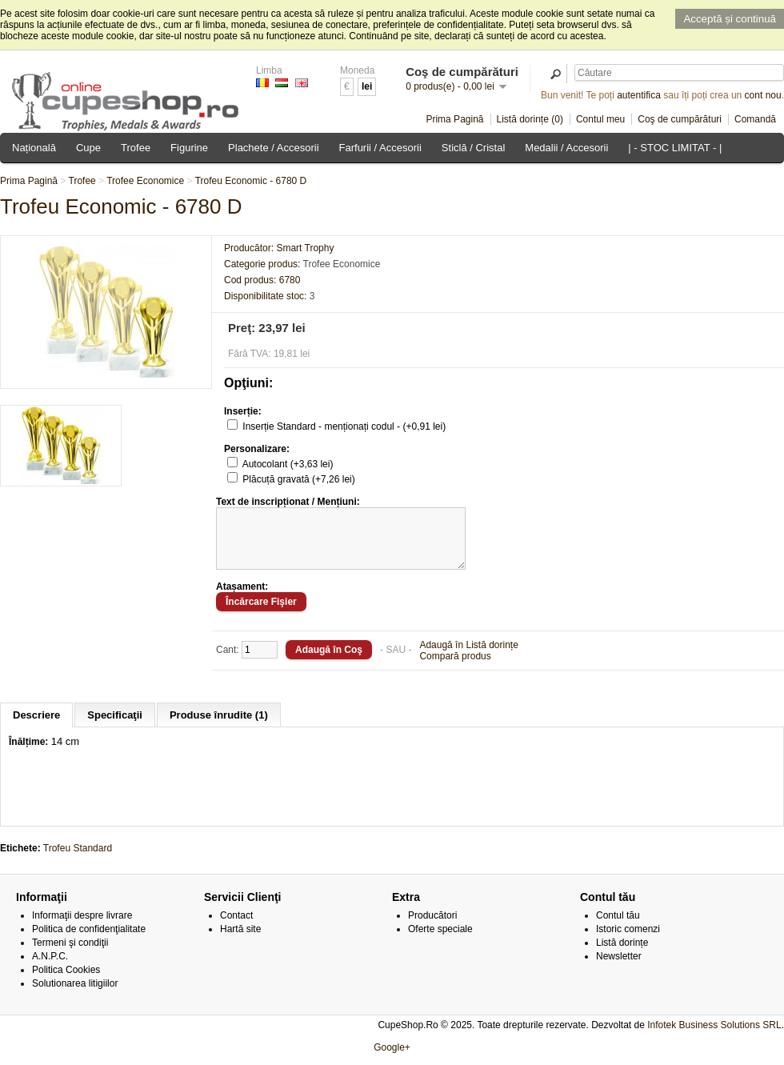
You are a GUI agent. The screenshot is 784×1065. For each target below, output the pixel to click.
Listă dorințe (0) (530, 119)
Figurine (189, 148)
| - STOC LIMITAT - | (675, 148)
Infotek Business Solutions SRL (714, 1037)
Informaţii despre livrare (82, 927)
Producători (432, 927)
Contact (236, 927)
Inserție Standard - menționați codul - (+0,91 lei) (344, 426)
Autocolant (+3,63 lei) (288, 464)
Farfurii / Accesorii (380, 148)
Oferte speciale (440, 941)
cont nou (763, 95)
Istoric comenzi (628, 941)
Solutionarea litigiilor (75, 995)
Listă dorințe (622, 954)
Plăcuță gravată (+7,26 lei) (298, 479)
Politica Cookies (66, 981)
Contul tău (618, 927)
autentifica (639, 95)
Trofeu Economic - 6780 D (251, 180)
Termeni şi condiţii (70, 954)
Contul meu (600, 119)
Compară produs (454, 668)
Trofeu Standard (77, 860)
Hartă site (240, 941)
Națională (34, 148)
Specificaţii (114, 727)
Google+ (392, 1059)
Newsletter (619, 968)
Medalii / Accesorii (566, 148)
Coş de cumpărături (680, 119)
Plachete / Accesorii (273, 148)
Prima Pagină (454, 119)
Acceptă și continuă (729, 19)
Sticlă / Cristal (473, 148)
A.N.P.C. (50, 968)
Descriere (36, 727)
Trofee (135, 148)
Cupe (88, 148)
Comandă (755, 119)
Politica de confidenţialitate (89, 941)
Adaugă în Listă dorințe (468, 657)
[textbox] (679, 72)
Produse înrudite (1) (219, 727)
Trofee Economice (145, 180)
